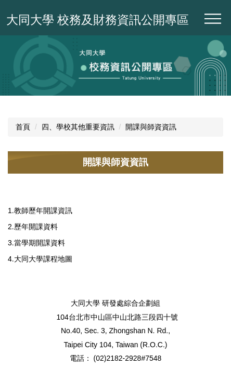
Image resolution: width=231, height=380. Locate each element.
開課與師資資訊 (150, 127)
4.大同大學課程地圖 (40, 259)
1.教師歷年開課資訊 (40, 210)
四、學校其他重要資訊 (78, 127)
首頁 (23, 127)
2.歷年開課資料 (33, 226)
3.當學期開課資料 (36, 243)
